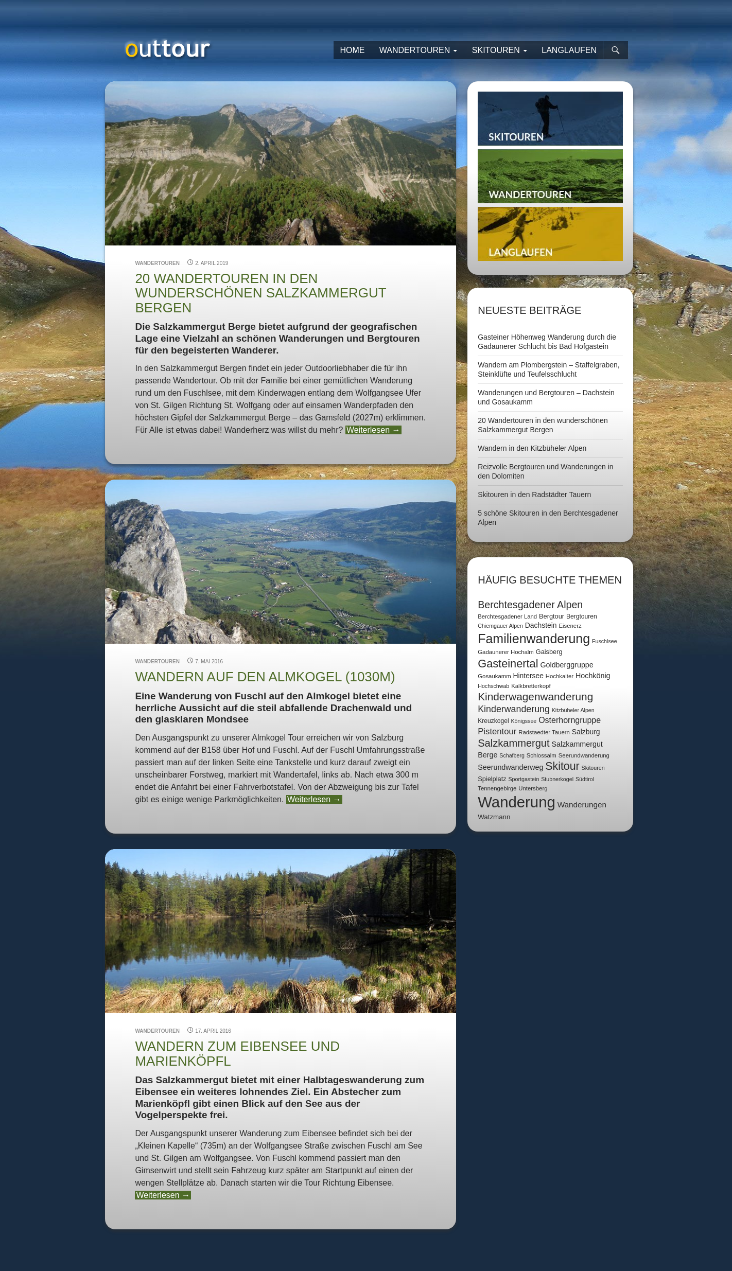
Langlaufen (569, 50)
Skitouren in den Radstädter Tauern (534, 494)
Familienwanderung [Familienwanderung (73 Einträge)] (534, 638)
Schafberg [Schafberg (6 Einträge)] (512, 755)
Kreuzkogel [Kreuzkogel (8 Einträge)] (493, 721)
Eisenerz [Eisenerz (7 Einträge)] (570, 626)
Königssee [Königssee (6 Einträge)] (523, 721)
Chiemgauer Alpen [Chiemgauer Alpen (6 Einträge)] (500, 626)
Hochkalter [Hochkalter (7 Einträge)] (559, 676)
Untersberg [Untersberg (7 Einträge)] (532, 788)
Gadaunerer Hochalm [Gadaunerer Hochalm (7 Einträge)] (506, 652)
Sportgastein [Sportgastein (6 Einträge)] (523, 779)
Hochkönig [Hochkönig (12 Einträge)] (593, 676)
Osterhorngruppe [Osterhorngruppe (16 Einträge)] (569, 720)
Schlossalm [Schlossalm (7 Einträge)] (541, 755)
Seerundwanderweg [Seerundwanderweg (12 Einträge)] (510, 767)
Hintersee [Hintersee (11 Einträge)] (528, 676)
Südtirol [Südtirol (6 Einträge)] (585, 779)
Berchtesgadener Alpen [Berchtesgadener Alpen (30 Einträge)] (530, 604)
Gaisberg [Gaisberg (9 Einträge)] (549, 652)
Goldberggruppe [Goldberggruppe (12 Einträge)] (566, 665)
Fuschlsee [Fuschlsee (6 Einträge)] (604, 641)
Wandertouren (414, 50)
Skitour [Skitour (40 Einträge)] (562, 766)
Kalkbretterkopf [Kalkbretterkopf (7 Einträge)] (530, 686)
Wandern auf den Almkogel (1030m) (265, 676)
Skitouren (496, 50)
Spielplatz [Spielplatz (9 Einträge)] (492, 779)
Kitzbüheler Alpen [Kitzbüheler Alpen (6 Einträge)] (573, 710)
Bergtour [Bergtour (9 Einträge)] (551, 616)
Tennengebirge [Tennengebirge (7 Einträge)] (497, 788)
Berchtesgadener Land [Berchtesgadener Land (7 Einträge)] (507, 616)
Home (352, 50)
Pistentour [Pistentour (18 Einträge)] (497, 731)
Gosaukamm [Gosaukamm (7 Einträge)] (494, 676)
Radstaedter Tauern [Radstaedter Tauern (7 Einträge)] (544, 732)
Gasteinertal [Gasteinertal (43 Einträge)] (508, 663)
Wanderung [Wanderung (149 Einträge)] (516, 801)
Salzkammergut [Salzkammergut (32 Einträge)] (513, 743)
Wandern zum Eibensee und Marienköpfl (237, 1053)
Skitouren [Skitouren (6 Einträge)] (593, 768)
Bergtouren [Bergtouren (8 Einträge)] (581, 616)
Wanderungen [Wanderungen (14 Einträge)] (581, 804)
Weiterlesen (373, 430)
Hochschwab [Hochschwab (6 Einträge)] (493, 686)
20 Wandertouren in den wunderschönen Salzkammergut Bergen (260, 293)
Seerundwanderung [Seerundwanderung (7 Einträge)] (584, 755)
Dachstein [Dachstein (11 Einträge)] (541, 625)
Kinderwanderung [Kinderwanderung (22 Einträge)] (514, 709)
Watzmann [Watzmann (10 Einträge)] (494, 817)
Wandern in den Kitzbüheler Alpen (532, 448)
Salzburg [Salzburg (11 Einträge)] (586, 732)
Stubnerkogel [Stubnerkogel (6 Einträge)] (557, 779)
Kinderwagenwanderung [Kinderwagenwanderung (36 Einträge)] (535, 696)
